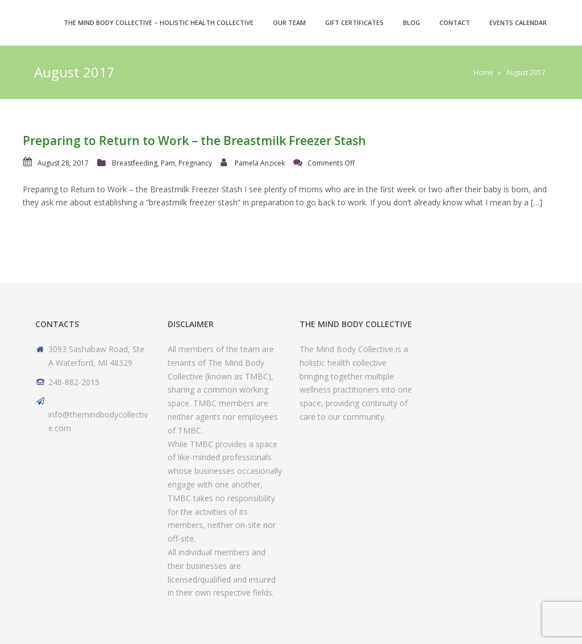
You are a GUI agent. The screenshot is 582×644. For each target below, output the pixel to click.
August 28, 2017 (63, 163)
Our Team (289, 22)
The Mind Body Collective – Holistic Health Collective (158, 22)
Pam (168, 163)
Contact (454, 22)
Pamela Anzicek (260, 163)
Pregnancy (195, 163)
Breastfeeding (134, 163)
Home (483, 72)
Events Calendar (518, 22)
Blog (411, 22)
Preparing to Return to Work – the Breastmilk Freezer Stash (194, 140)
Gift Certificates (354, 22)
